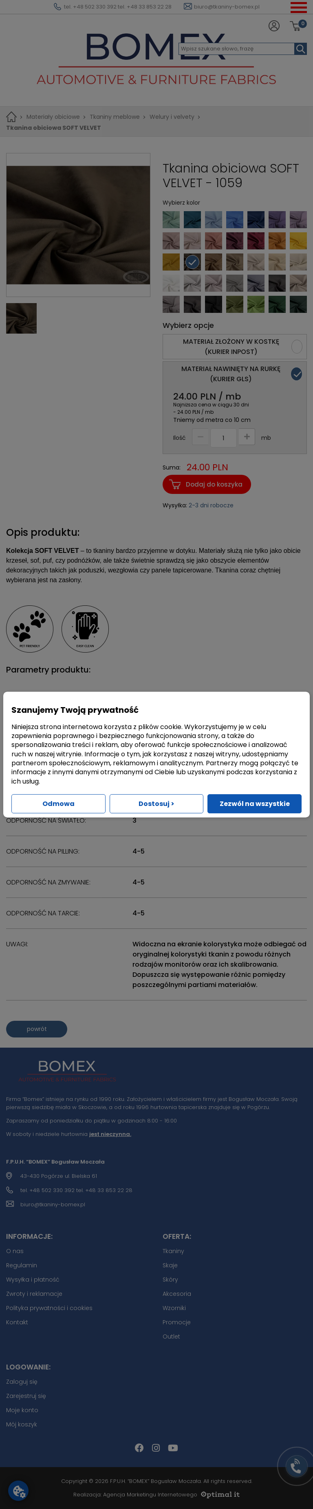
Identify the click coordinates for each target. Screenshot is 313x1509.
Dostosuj (156, 803)
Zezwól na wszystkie (255, 803)
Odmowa (58, 803)
